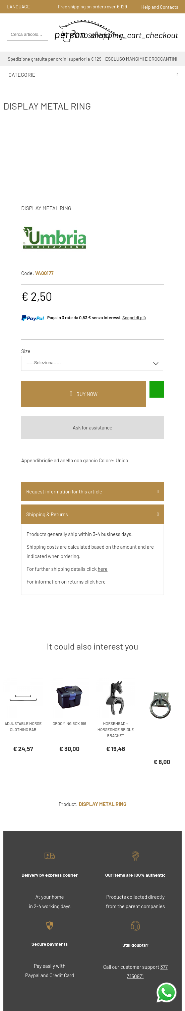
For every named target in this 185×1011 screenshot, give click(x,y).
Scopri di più (134, 317)
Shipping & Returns (47, 514)
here (102, 569)
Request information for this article (64, 491)
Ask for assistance (92, 427)
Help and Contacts (159, 7)
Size (25, 351)
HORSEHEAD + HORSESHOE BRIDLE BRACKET (116, 729)
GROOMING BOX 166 (69, 723)
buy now (87, 394)
